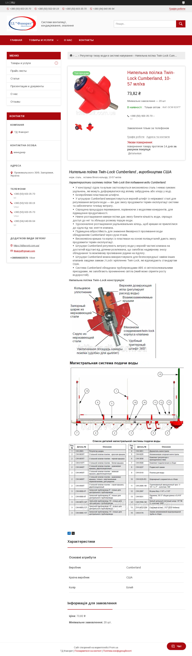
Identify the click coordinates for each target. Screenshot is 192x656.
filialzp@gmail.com (24, 250)
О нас (68, 40)
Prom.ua (113, 647)
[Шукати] (180, 23)
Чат (176, 646)
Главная (16, 40)
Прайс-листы (18, 70)
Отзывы (15, 101)
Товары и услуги (41, 40)
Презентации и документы (27, 86)
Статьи (14, 78)
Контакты (86, 40)
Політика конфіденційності (117, 651)
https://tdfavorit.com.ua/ (26, 245)
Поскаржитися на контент (88, 651)
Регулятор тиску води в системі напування (106, 55)
